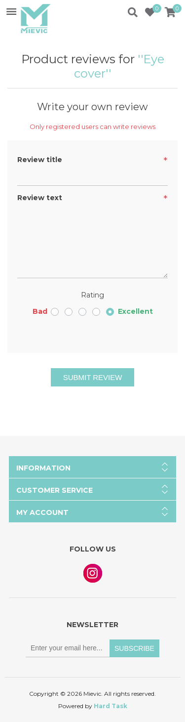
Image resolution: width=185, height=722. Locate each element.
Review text (39, 197)
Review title (39, 159)
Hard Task (110, 706)
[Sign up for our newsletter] (68, 648)
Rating (92, 295)
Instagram (92, 573)
